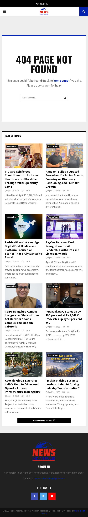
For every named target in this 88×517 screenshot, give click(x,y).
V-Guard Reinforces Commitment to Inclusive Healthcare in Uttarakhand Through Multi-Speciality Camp (22, 179)
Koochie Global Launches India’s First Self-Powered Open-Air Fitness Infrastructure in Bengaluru (23, 386)
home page (60, 80)
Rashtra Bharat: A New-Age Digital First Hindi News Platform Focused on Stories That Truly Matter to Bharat (23, 250)
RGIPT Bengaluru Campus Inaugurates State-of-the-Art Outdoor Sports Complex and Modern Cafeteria (22, 319)
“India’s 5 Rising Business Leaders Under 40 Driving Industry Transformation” (63, 384)
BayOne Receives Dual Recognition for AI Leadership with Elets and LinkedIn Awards (62, 248)
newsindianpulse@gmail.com (50, 478)
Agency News (12, 146)
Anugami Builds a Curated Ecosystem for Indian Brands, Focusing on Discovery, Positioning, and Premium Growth (64, 179)
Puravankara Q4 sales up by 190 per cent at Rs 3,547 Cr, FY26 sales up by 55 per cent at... (64, 317)
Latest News (13, 136)
